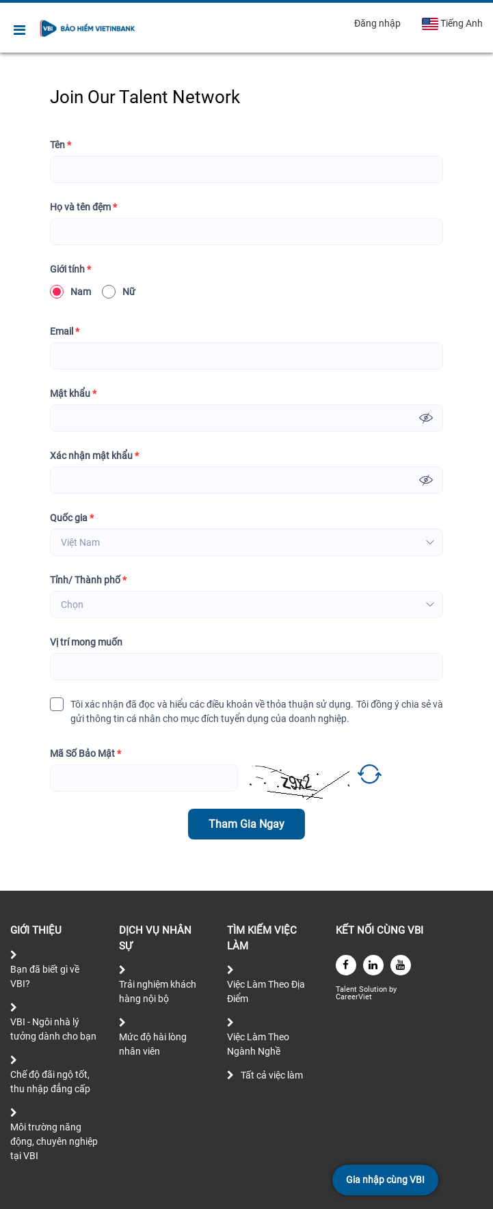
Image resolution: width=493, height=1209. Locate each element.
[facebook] (346, 965)
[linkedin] (373, 965)
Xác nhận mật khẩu (94, 456)
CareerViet (354, 997)
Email (64, 331)
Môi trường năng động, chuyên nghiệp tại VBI (54, 1141)
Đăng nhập (377, 23)
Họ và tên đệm (83, 207)
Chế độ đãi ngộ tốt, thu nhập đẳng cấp (50, 1081)
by (394, 989)
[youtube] (400, 965)
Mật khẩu (73, 394)
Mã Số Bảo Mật (85, 754)
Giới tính (70, 269)
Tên (60, 145)
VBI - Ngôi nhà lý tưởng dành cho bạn (53, 1029)
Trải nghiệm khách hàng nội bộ (157, 991)
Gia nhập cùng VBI (385, 1179)
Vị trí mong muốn (86, 642)
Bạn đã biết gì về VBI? (44, 976)
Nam (70, 291)
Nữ (118, 291)
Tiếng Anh (452, 24)
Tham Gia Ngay (246, 824)
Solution (374, 989)
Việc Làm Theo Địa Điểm (266, 991)
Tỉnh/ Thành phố (88, 580)
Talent (347, 989)
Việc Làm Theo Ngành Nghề (258, 1044)
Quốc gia (72, 518)
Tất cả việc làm (272, 1075)
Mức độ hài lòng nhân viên (153, 1044)
